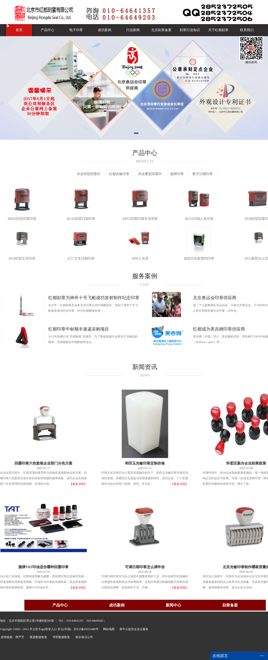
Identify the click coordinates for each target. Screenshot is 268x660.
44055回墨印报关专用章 (140, 219)
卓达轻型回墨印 (88, 174)
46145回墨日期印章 (81, 219)
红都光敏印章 (119, 174)
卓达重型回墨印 (150, 174)
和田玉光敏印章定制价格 (145, 463)
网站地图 (108, 629)
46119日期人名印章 (199, 219)
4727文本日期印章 (81, 258)
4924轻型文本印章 (21, 258)
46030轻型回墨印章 (22, 219)
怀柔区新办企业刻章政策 (246, 463)
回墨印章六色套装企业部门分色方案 (43, 463)
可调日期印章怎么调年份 (145, 567)
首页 (19, 30)
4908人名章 (140, 258)
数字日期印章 (202, 174)
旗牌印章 (177, 174)
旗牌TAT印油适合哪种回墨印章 (43, 567)
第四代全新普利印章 (199, 258)
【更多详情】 (78, 484)
